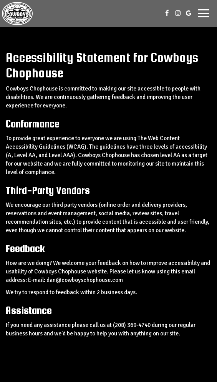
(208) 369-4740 (132, 325)
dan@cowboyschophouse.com (84, 279)
